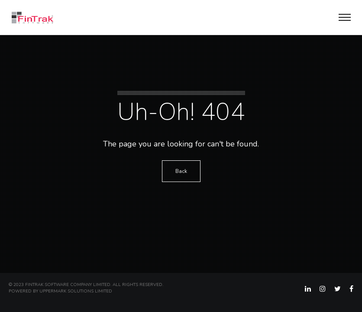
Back (181, 171)
